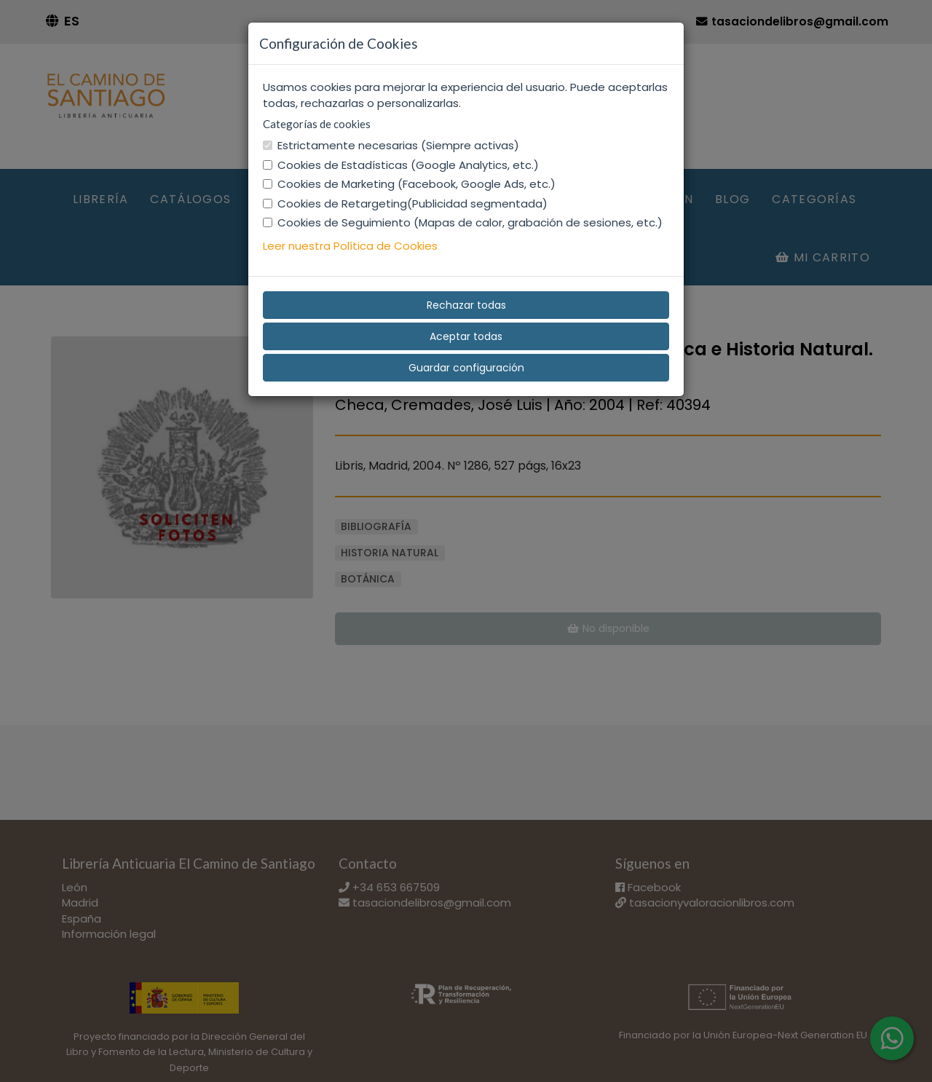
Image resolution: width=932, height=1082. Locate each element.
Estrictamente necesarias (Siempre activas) (391, 145)
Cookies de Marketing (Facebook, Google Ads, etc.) (409, 183)
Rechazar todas (466, 305)
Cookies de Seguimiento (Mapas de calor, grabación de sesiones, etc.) (463, 222)
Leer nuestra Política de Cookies (350, 245)
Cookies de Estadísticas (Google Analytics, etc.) (401, 165)
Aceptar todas (466, 336)
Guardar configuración (466, 367)
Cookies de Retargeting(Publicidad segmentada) (405, 203)
